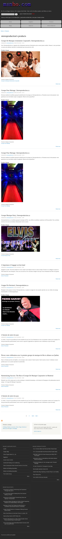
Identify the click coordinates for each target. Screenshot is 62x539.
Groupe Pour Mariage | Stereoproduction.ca (15, 90)
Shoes (17, 427)
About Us (31, 25)
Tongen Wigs (6, 451)
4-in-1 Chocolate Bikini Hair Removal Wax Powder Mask (45, 451)
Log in (21, 13)
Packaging (15, 428)
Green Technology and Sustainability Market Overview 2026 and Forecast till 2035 (16, 523)
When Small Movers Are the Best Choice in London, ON (15, 513)
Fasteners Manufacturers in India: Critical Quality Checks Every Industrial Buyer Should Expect (15, 519)
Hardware (24, 427)
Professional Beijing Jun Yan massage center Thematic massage (45, 463)
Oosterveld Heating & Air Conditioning (11, 462)
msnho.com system (11, 534)
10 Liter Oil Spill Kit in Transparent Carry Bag (42, 466)
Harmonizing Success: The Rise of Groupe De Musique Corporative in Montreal (27, 376)
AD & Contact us (37, 431)
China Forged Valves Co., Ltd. (9, 454)
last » (37, 415)
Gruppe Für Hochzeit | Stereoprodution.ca (14, 285)
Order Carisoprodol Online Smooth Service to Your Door (15, 465)
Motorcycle (5, 428)
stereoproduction (10, 43)
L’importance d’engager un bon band (13, 265)
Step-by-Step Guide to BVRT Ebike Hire (11, 516)
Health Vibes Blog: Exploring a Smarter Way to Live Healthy (46, 471)
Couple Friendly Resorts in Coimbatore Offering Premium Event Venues (15, 510)
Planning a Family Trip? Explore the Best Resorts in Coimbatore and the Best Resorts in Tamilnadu (14, 506)
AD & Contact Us (51, 25)
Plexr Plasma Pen (37, 474)
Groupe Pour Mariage (5, 143)
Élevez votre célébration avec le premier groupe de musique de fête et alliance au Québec (30, 355)
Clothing (5, 427)
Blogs (10, 25)
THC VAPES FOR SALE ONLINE (40, 477)
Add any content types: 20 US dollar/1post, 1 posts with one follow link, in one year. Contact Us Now (22, 17)
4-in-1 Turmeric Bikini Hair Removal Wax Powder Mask (45, 448)
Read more (58, 83)
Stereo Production (4, 275)
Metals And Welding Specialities (10, 468)
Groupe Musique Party (5, 255)
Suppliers (31, 21)
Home (10, 21)
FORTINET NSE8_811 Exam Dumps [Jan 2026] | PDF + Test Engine (45, 455)
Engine (10, 428)
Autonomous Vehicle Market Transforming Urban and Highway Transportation (14, 498)
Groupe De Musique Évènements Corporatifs (10, 80)
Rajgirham (5, 457)
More (28, 476)
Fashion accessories (11, 427)
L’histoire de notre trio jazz (10, 335)
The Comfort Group (7, 473)
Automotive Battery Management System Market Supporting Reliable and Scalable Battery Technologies (16, 502)
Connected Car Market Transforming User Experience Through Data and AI (14, 490)
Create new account (27, 13)
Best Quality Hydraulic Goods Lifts (40, 469)
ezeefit (4, 448)
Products (51, 21)
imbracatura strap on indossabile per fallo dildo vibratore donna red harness (45, 459)
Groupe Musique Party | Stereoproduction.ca (15, 215)
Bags (20, 427)
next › (33, 415)
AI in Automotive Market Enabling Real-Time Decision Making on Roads (14, 494)
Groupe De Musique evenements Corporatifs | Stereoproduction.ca (22, 41)
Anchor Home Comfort (8, 460)
